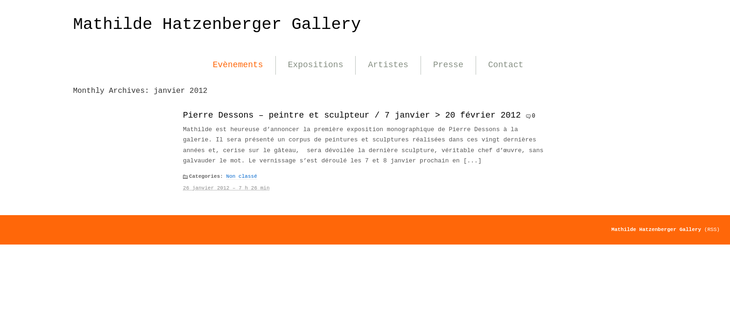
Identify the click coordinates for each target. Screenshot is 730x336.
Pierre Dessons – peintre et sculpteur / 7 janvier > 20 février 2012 (352, 115)
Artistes (388, 65)
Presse (448, 65)
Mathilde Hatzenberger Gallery (217, 24)
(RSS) (712, 229)
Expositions (316, 65)
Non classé (241, 176)
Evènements (238, 65)
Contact (506, 65)
